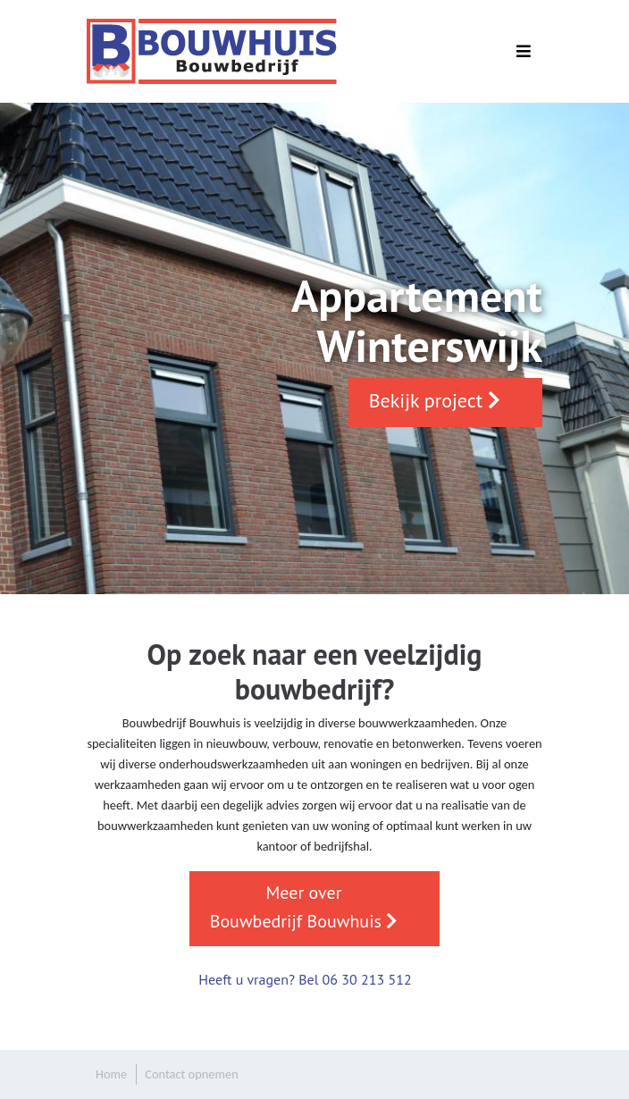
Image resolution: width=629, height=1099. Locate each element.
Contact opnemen (191, 1074)
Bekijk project (434, 400)
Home (111, 1074)
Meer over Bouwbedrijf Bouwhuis (304, 907)
